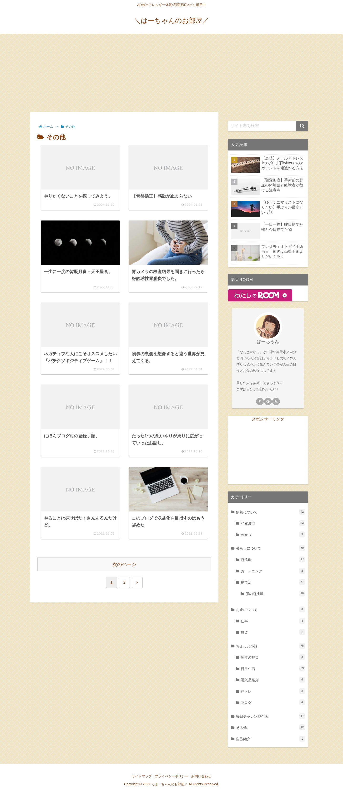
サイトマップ (140, 776)
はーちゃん (268, 341)
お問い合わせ (203, 776)
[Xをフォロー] (260, 401)
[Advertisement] (171, 73)
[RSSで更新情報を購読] (276, 401)
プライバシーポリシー (171, 776)
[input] (268, 126)
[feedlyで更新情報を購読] (268, 401)
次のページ (124, 580)
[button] (302, 126)
